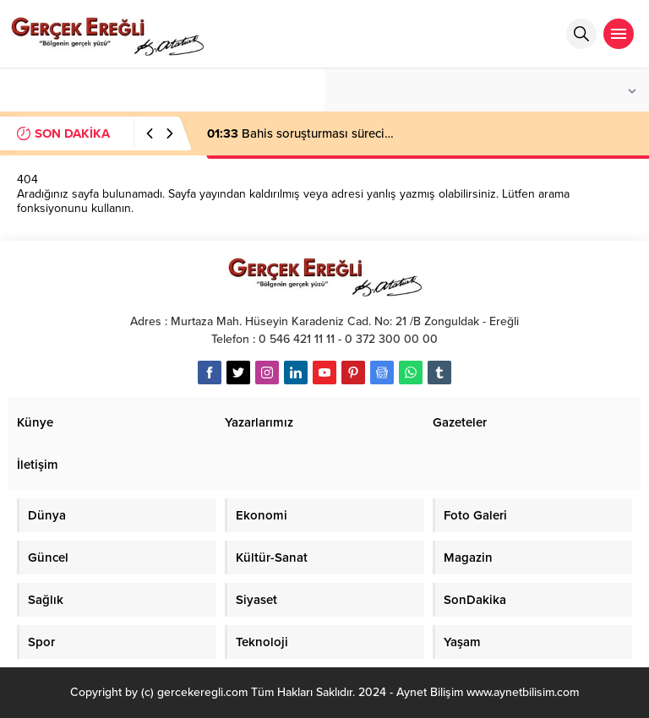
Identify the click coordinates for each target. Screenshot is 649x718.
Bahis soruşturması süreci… (300, 133)
